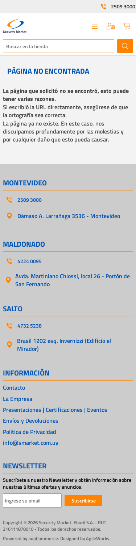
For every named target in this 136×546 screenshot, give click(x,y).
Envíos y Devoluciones (30, 420)
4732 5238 (29, 325)
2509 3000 (123, 6)
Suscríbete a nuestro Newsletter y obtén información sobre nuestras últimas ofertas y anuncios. (67, 483)
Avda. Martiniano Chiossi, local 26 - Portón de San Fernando (72, 280)
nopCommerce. (43, 538)
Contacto (14, 387)
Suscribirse (83, 500)
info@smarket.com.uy (30, 443)
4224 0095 (29, 261)
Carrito (126, 26)
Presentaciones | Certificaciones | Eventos (55, 410)
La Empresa (17, 399)
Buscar (125, 46)
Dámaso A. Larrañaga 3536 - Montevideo (68, 216)
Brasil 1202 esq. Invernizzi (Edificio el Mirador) (64, 344)
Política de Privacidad (29, 432)
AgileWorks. (98, 538)
